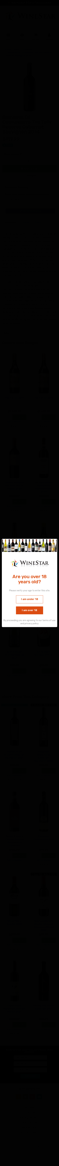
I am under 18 (29, 599)
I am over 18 (29, 610)
